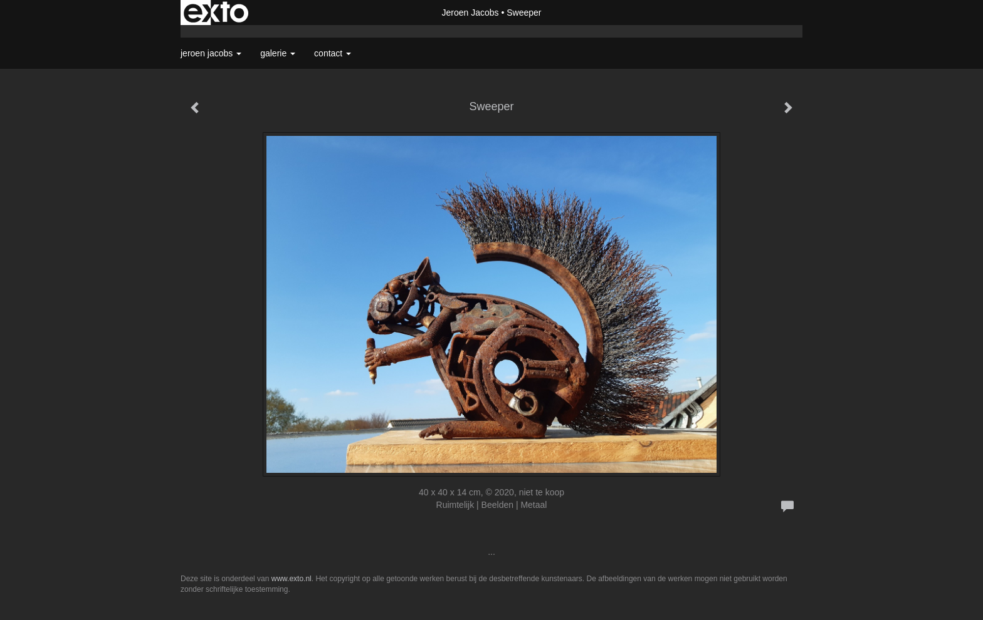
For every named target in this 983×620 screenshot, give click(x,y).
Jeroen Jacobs (469, 13)
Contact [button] (332, 53)
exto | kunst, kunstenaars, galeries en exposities (216, 12)
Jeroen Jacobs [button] (211, 53)
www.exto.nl (291, 578)
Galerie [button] (277, 53)
